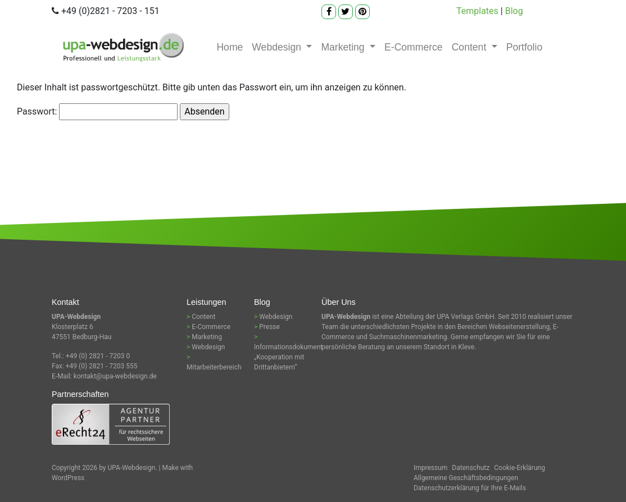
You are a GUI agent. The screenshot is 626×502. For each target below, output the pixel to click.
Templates (477, 11)
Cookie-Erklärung (519, 468)
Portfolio (524, 47)
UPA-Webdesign (132, 468)
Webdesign (278, 47)
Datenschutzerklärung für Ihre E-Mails (470, 488)
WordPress (68, 478)
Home (229, 47)
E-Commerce (413, 47)
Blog (514, 11)
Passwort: (97, 111)
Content (470, 47)
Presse (269, 327)
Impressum (430, 468)
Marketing (344, 47)
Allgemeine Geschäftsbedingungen (466, 478)
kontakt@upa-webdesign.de (115, 376)
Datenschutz (470, 468)
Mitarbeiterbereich (214, 367)
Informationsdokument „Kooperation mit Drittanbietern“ (288, 357)
